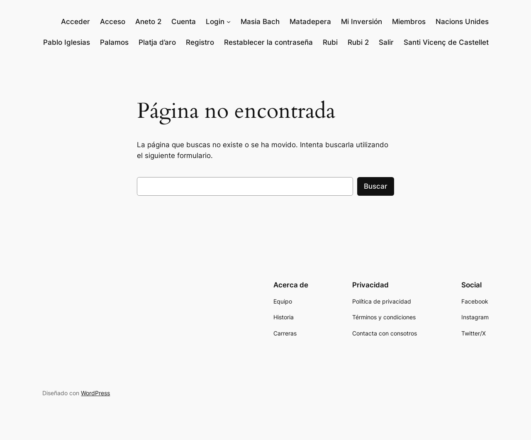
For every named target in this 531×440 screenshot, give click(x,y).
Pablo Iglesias (66, 42)
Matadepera (310, 21)
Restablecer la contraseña (268, 42)
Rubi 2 (358, 42)
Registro (200, 42)
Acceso (112, 21)
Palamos (114, 42)
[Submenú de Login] (229, 21)
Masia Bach (260, 21)
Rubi (330, 42)
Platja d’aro (157, 42)
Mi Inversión (361, 21)
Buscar (375, 186)
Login (215, 21)
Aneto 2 (148, 21)
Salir (386, 42)
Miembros (409, 21)
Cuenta (183, 21)
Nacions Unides (462, 21)
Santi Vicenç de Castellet (446, 42)
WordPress (95, 392)
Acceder (75, 21)
